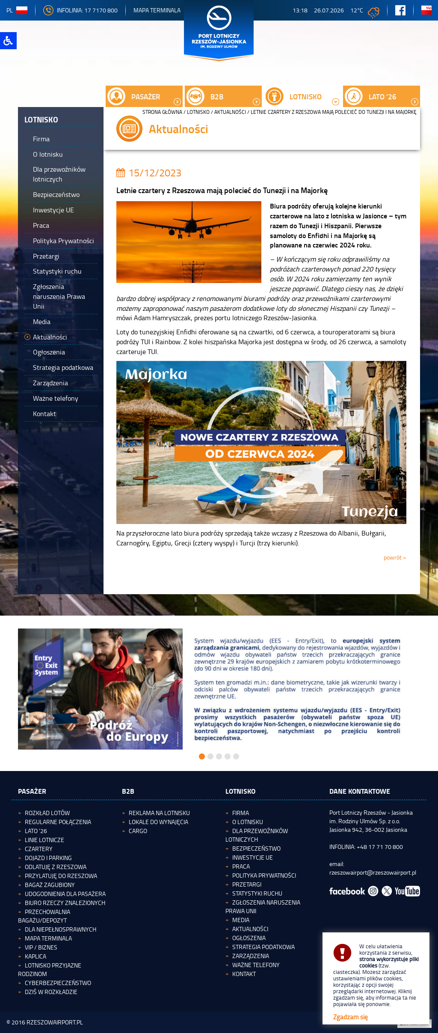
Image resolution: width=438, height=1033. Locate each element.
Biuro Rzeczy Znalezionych (65, 903)
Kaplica (35, 956)
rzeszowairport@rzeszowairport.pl (372, 872)
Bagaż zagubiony (50, 885)
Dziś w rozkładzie (51, 992)
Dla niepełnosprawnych (60, 929)
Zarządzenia (250, 956)
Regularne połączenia (58, 822)
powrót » (395, 557)
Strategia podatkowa (263, 947)
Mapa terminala (48, 938)
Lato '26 (36, 831)
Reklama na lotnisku (159, 813)
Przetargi (246, 884)
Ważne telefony (256, 965)
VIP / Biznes (41, 947)
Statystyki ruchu (257, 893)
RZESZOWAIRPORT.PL (55, 1022)
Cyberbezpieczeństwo (58, 983)
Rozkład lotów (47, 813)
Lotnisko (198, 112)
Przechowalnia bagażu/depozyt (44, 916)
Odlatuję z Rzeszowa (55, 867)
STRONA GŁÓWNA (162, 112)
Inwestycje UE (252, 857)
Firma (240, 813)
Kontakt (244, 974)
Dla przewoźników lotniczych (256, 835)
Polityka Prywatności (264, 875)
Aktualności (230, 112)
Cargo (138, 831)
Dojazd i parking (48, 858)
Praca (241, 866)
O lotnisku (247, 822)
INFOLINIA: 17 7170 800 (80, 10)
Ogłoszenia (249, 938)
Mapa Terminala (157, 10)
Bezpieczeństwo (256, 848)
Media (240, 920)
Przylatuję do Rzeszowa (61, 876)
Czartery (39, 849)
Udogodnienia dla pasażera (65, 894)
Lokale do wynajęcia (158, 822)
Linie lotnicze (44, 840)
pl (16, 10)
